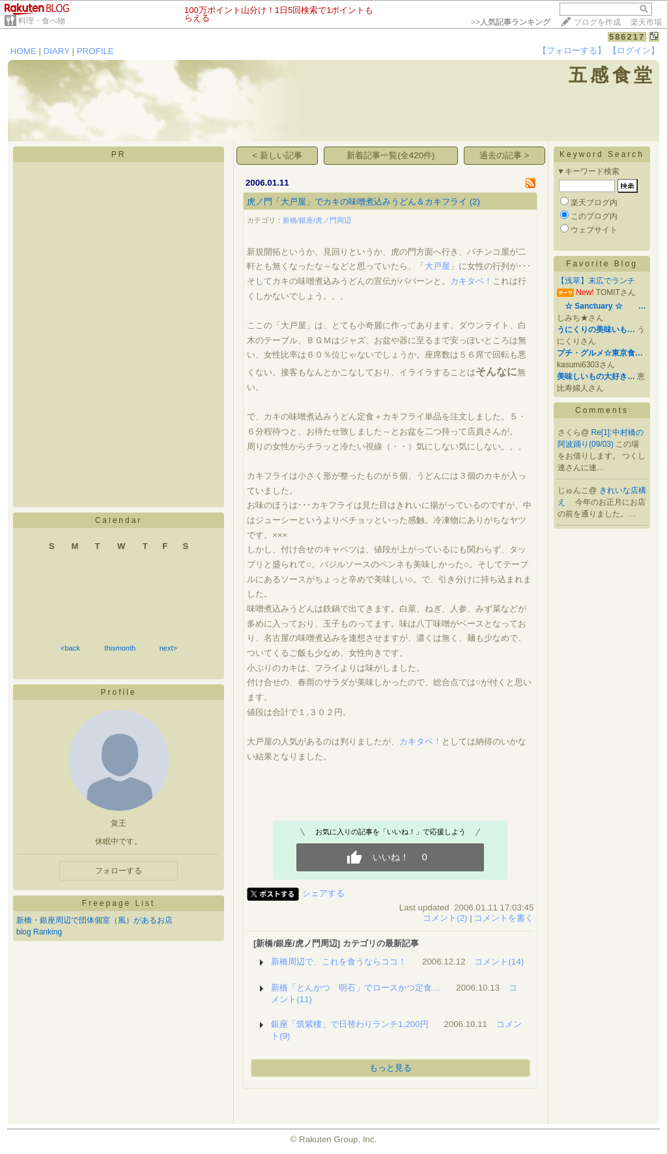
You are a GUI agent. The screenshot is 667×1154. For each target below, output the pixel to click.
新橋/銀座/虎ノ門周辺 (317, 220)
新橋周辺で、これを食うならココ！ (338, 961)
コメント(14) (499, 961)
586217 (627, 37)
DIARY (57, 51)
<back (70, 648)
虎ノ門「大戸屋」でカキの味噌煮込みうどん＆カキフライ (357, 201)
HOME (23, 51)
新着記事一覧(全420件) (390, 155)
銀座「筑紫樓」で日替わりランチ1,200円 (349, 1024)
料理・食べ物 (41, 20)
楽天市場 (646, 22)
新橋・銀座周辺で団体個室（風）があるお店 (94, 920)
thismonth (119, 648)
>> (510, 22)
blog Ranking (39, 931)
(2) (475, 201)
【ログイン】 (633, 50)
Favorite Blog (602, 263)
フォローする (118, 870)
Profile (118, 692)
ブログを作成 (597, 22)
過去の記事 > (504, 155)
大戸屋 (437, 266)
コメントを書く (503, 918)
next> (168, 648)
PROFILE (95, 51)
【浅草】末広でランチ (596, 280)
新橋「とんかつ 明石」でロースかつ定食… (355, 987)
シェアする (323, 893)
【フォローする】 (572, 50)
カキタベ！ (471, 281)
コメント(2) (445, 918)
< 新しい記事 (277, 155)
